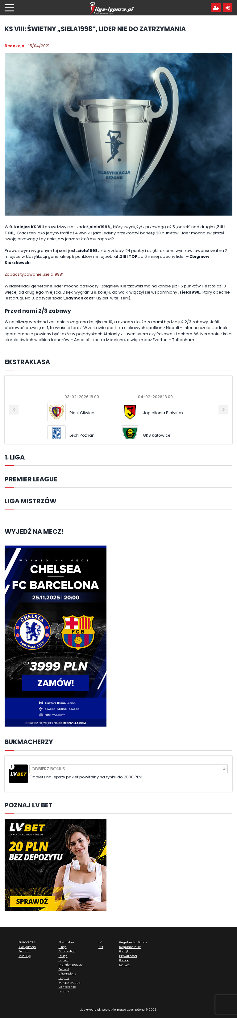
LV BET (100, 944)
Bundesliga (67, 951)
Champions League (67, 975)
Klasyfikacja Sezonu (27, 949)
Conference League (67, 989)
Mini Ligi (25, 956)
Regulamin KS (130, 947)
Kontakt (125, 964)
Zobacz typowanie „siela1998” (34, 274)
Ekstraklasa (67, 942)
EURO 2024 (27, 942)
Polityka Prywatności (128, 953)
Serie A (64, 969)
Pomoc (124, 960)
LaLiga (63, 956)
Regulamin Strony (133, 942)
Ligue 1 (64, 960)
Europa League (70, 982)
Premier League (71, 964)
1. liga (63, 947)
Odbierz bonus (128, 769)
